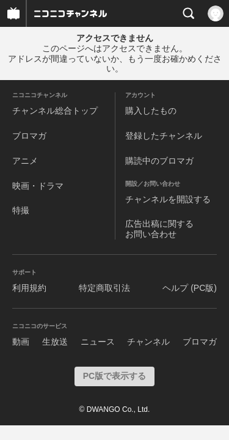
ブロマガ (29, 136)
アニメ (25, 161)
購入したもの (150, 111)
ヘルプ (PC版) (189, 288)
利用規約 (29, 288)
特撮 (20, 210)
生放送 (55, 341)
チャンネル (148, 341)
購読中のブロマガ (159, 161)
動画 (20, 341)
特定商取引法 (104, 288)
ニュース (98, 341)
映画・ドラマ (38, 186)
